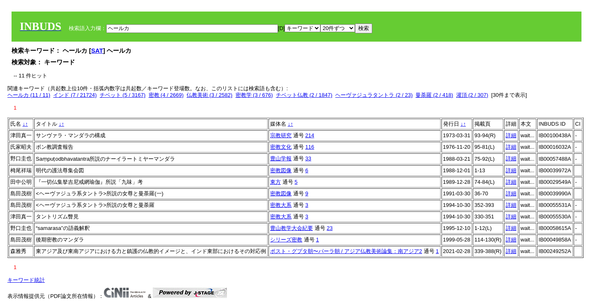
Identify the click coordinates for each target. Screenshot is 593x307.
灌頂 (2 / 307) (472, 95)
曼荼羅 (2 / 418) (434, 95)
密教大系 (281, 205)
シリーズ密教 (286, 240)
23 (329, 228)
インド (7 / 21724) (75, 95)
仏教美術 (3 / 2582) (209, 95)
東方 (275, 182)
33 (308, 158)
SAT (97, 50)
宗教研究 (281, 135)
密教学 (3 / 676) (254, 95)
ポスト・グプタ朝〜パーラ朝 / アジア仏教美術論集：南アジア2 (346, 251)
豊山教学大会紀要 (291, 228)
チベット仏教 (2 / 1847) (304, 95)
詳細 (511, 135)
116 (309, 147)
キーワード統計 (26, 280)
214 (309, 135)
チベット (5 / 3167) (122, 95)
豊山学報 (281, 158)
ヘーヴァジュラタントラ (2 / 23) (374, 95)
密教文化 (281, 147)
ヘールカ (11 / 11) (28, 95)
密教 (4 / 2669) (166, 95)
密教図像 (281, 170)
